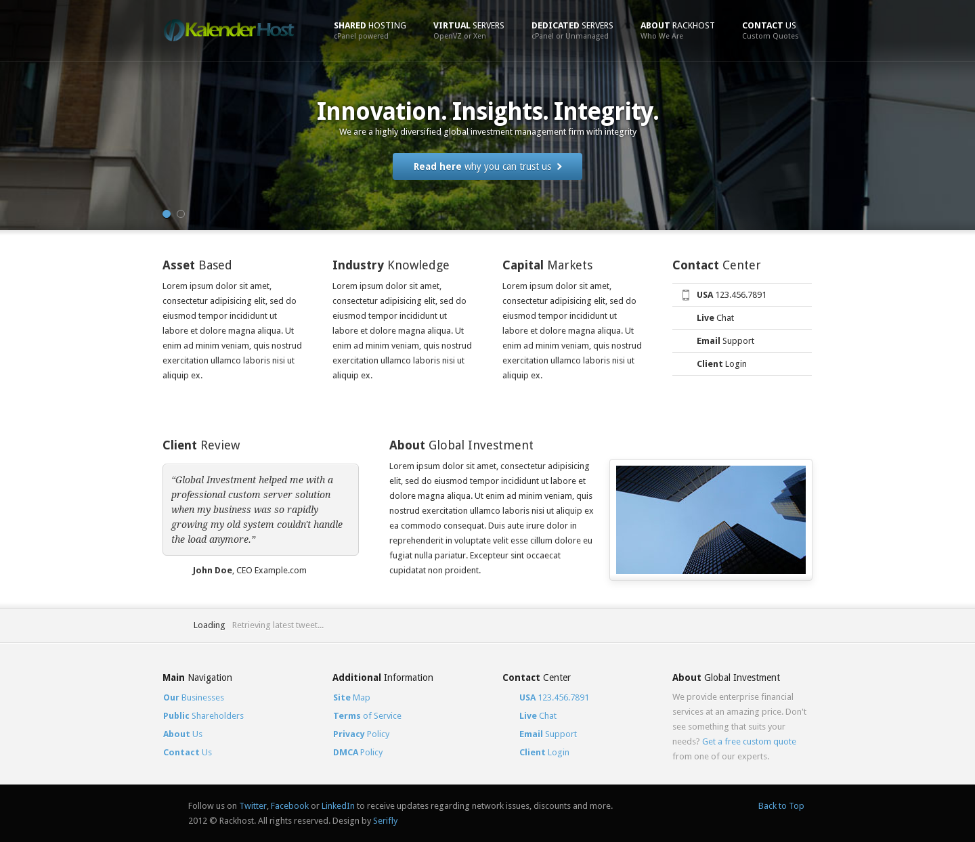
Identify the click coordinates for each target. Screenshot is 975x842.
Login (722, 364)
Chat (715, 318)
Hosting (370, 30)
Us (770, 30)
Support (725, 341)
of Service (367, 716)
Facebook (290, 806)
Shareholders (203, 716)
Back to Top (781, 806)
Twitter (253, 806)
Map (351, 697)
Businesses (193, 697)
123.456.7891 (731, 295)
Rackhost (678, 30)
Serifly (385, 821)
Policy (361, 734)
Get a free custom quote (749, 741)
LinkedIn (338, 806)
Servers (468, 30)
